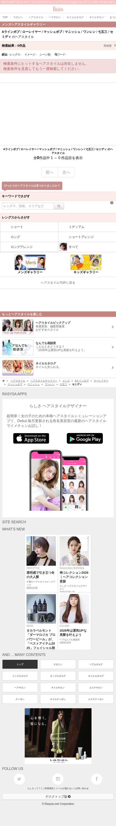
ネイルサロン (58, 687)
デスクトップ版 (58, 796)
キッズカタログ (58, 676)
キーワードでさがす (16, 196)
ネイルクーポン (58, 699)
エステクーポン (96, 699)
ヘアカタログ (96, 664)
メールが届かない (64, 788)
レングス (16, 54)
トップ (20, 664)
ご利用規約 (48, 788)
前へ (50, 172)
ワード (61, 54)
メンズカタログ (20, 676)
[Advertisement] (58, 113)
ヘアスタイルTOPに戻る (58, 282)
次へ (66, 172)
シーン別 (46, 54)
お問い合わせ (82, 788)
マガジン (57, 664)
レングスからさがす (16, 217)
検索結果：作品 (59, 45)
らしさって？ (34, 788)
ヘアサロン (20, 687)
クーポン (20, 699)
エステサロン (96, 687)
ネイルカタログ (96, 676)
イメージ (30, 54)
